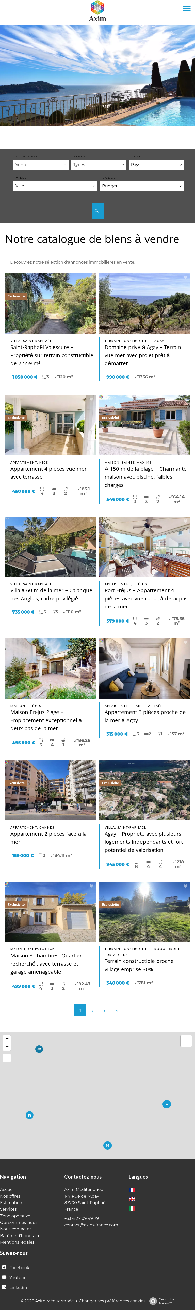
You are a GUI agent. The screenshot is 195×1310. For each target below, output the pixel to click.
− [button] (7, 1047)
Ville (21, 177)
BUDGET (110, 177)
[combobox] (41, 165)
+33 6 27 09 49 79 (81, 1218)
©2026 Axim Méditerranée (47, 1301)
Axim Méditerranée (83, 1189)
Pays (136, 156)
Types (80, 156)
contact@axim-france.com (91, 1225)
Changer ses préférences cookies (112, 1301)
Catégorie (27, 156)
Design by (160, 1301)
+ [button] (7, 1039)
